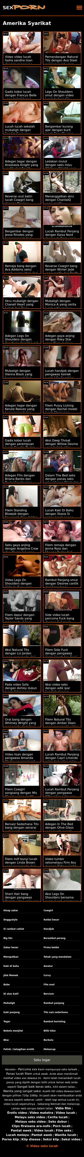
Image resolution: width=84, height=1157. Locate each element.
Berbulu (48, 1040)
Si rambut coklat (14, 929)
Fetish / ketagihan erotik (19, 1049)
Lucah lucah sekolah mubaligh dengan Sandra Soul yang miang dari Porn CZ (20, 132)
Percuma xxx (27, 1069)
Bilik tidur (50, 1030)
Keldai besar (51, 919)
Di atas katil (11, 994)
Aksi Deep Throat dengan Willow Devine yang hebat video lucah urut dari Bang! (61, 446)
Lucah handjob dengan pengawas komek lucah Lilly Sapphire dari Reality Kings (62, 376)
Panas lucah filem (19, 1074)
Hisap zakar (11, 910)
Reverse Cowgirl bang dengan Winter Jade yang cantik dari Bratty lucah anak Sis (62, 271)
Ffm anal (49, 984)
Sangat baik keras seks (34, 1086)
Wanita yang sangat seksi (22, 1091)
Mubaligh (9, 1003)
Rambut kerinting (54, 1021)
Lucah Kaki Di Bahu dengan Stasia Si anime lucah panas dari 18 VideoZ (59, 516)
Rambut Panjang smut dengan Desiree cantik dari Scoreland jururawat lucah (61, 585)
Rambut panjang (54, 1003)
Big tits (8, 938)
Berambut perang (55, 938)
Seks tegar (42, 1060)
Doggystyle (11, 919)
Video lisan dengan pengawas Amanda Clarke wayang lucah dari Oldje (20, 760)
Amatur (48, 966)
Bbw (6, 1040)
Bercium (49, 994)
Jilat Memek (11, 975)
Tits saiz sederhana (56, 1012)
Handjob (49, 929)
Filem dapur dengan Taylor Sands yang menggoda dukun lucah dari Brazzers (19, 620)
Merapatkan (11, 957)
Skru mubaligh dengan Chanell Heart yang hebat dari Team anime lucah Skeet (21, 306)
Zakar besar (11, 947)
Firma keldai (51, 947)
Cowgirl (48, 910)
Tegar (7, 1021)
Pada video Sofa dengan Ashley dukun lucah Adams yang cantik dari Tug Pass (21, 690)
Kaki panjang (12, 1012)
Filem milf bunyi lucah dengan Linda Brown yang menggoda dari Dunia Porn (21, 864)
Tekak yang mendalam (57, 957)
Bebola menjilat (13, 1030)
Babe (7, 984)
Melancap (50, 1049)
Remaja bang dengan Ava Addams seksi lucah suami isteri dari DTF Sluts (21, 271)
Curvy (47, 975)
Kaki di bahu (11, 966)
